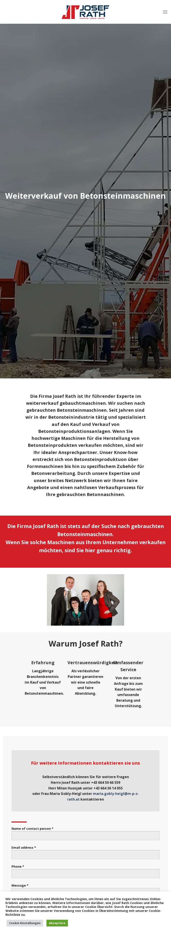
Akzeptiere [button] (57, 923)
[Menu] (165, 12)
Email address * (85, 854)
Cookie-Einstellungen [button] (25, 923)
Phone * (85, 873)
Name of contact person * (85, 835)
